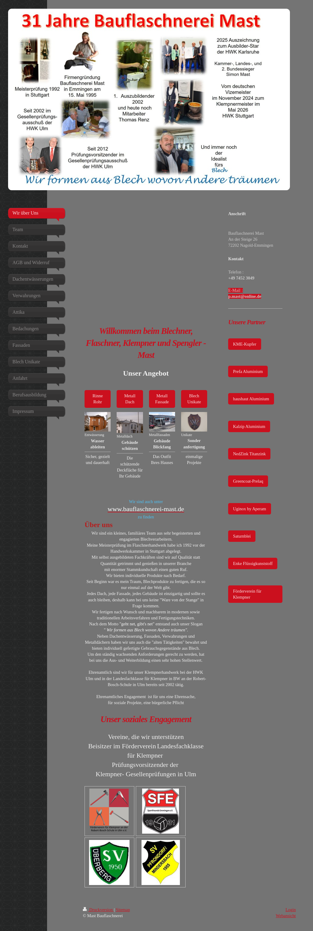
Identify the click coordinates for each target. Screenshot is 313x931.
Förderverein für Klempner (247, 594)
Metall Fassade (162, 398)
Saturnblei (242, 536)
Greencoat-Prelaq (248, 481)
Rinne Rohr (97, 398)
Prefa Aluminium (248, 371)
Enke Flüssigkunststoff (253, 563)
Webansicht (286, 915)
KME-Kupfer (244, 344)
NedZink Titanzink (249, 453)
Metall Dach (130, 398)
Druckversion (98, 909)
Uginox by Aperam (249, 508)
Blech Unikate (194, 398)
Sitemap (123, 909)
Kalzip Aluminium (249, 426)
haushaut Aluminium (251, 398)
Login (290, 909)
